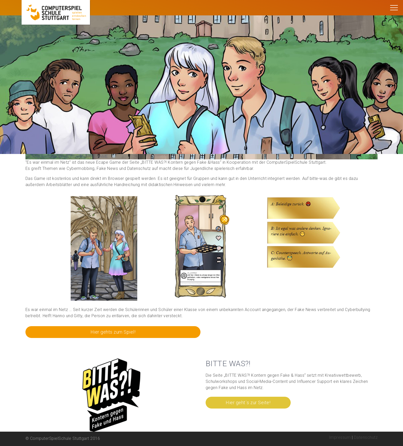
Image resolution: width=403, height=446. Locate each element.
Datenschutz (366, 437)
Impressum (340, 437)
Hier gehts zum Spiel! (112, 332)
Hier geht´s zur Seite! (248, 402)
